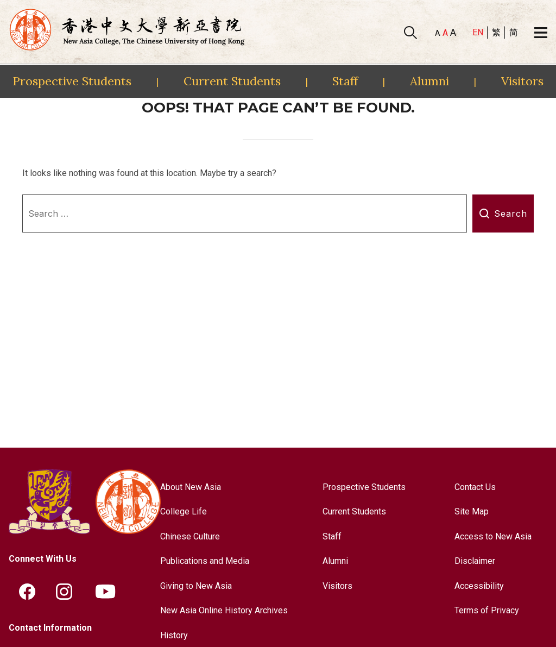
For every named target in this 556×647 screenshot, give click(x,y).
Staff (345, 81)
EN (477, 32)
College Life (183, 511)
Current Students (232, 81)
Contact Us (475, 487)
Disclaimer (474, 561)
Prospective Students (71, 81)
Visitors (522, 81)
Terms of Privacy (486, 610)
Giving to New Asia (196, 586)
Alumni (429, 81)
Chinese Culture (190, 536)
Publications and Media (204, 561)
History (174, 635)
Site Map (471, 511)
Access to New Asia (493, 536)
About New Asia (190, 487)
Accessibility (479, 586)
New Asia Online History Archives (224, 610)
